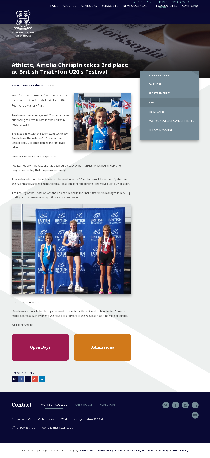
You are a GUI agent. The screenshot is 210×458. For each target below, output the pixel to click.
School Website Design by (72, 450)
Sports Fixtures (155, 93)
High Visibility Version (109, 450)
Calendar (151, 84)
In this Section (159, 75)
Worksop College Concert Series (167, 121)
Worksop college (54, 404)
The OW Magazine (156, 130)
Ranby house (83, 404)
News (150, 102)
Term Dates (152, 112)
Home (15, 85)
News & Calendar (33, 85)
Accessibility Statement (140, 450)
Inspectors (107, 404)
